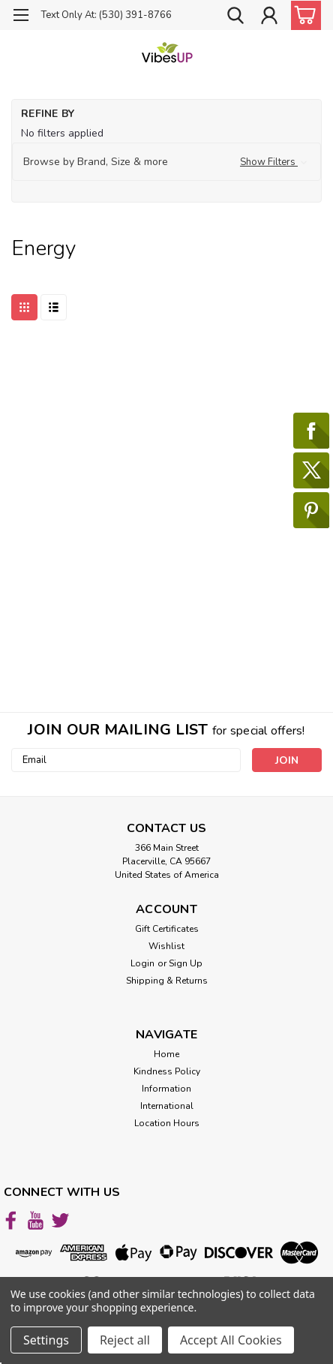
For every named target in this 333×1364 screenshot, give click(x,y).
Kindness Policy (167, 1071)
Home (166, 1054)
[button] (166, 162)
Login (142, 963)
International (167, 1106)
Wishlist (166, 946)
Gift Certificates (167, 929)
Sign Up (185, 963)
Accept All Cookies (231, 1340)
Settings (46, 1340)
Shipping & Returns (167, 981)
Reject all (125, 1340)
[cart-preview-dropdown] (303, 15)
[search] (235, 17)
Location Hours (167, 1123)
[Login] (269, 17)
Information (166, 1089)
